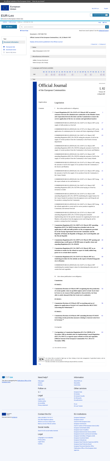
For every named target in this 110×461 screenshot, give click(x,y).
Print (105, 22)
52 (102, 265)
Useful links (77, 385)
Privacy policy (41, 439)
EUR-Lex (7, 15)
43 (102, 225)
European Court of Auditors (81, 430)
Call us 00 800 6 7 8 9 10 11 (45, 417)
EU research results (79, 396)
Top (40, 364)
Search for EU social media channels (48, 430)
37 (102, 193)
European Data (78, 392)
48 (102, 248)
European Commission (80, 423)
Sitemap (40, 385)
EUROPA (5, 22)
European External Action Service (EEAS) (85, 432)
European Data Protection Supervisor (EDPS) (86, 442)
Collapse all (102, 44)
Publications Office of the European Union (85, 448)
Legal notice (41, 399)
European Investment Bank (81, 438)
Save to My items (9, 52)
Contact (40, 383)
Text (4, 39)
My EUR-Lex (94, 8)
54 (102, 288)
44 (102, 240)
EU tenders (77, 394)
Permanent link (9, 47)
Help (99, 22)
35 (102, 185)
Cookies (40, 444)
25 (102, 146)
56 (102, 303)
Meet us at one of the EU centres (47, 423)
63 (102, 332)
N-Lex (75, 404)
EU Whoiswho (78, 398)
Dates (33, 47)
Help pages (41, 381)
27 (102, 154)
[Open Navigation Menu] (9, 27)
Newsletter (77, 383)
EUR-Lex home (12, 22)
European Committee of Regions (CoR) (84, 436)
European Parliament (79, 417)
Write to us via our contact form (46, 421)
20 (102, 129)
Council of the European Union (82, 421)
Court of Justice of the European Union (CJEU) (86, 425)
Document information (11, 42)
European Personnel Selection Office (84, 446)
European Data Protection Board (82, 444)
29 (102, 162)
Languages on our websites (45, 437)
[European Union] (7, 414)
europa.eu (14, 417)
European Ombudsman (80, 440)
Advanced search (104, 30)
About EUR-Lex (78, 381)
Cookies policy (42, 401)
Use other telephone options (45, 419)
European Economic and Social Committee (85, 434)
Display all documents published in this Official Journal (46, 42)
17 (102, 123)
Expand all (94, 44)
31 (102, 171)
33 (102, 179)
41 (102, 212)
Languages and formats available (41, 68)
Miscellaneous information (39, 56)
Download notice (9, 50)
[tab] (68, 47)
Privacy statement (43, 405)
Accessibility (41, 403)
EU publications (78, 400)
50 (102, 256)
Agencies (76, 450)
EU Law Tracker (78, 406)
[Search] (107, 26)
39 (102, 204)
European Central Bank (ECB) (82, 427)
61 (102, 315)
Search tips (24, 30)
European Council (78, 419)
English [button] (104, 8)
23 (102, 135)
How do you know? (39, 1)
